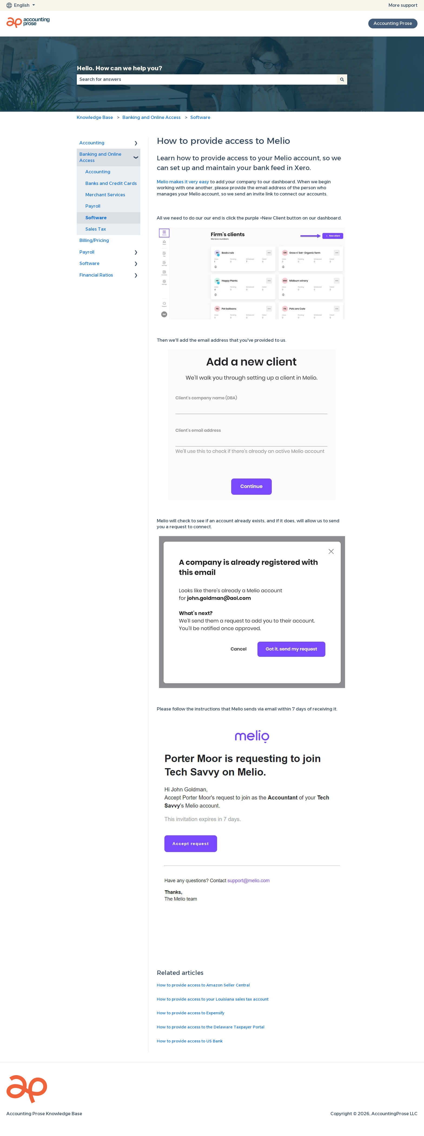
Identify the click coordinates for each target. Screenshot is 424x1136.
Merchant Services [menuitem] (105, 194)
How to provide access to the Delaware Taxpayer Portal (210, 1027)
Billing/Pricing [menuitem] (94, 240)
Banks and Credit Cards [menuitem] (111, 183)
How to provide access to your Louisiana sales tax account (213, 999)
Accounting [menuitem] (92, 142)
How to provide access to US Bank (190, 1041)
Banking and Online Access (151, 117)
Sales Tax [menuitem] (95, 229)
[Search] (342, 79)
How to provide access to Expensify (190, 1013)
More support (403, 5)
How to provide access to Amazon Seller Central (203, 985)
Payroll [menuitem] (92, 206)
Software (200, 117)
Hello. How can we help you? (119, 68)
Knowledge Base (95, 117)
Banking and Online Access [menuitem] (100, 157)
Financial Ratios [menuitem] (96, 275)
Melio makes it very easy (183, 181)
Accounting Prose (393, 23)
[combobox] (207, 79)
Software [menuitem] (96, 217)
